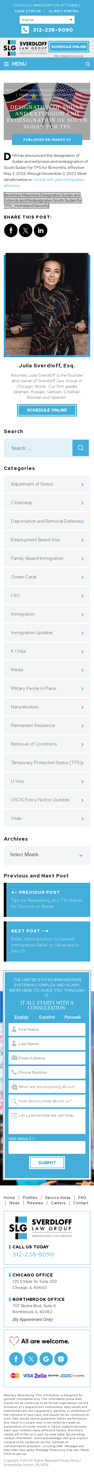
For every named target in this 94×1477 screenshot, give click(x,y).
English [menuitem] (28, 20)
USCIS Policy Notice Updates (40, 799)
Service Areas (58, 1197)
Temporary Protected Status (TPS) (46, 762)
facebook (11, 230)
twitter (26, 230)
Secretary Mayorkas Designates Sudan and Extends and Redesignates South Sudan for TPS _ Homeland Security (43, 200)
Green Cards (24, 577)
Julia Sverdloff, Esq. (47, 365)
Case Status (28, 11)
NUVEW (42, 1465)
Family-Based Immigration (37, 558)
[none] (47, 20)
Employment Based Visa (35, 540)
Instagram (61, 1359)
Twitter (31, 1359)
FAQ (82, 1197)
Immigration (23, 614)
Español (47, 1017)
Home (9, 1197)
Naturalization (24, 707)
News (15, 1203)
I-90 (15, 595)
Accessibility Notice (18, 1465)
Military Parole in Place (33, 688)
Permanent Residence (33, 725)
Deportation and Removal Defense (46, 521)
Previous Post (39, 892)
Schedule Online (68, 46)
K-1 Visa (18, 651)
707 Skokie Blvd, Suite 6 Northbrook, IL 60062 (34, 1308)
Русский (72, 1017)
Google (46, 1359)
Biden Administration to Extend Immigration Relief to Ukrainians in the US (45, 945)
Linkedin (41, 230)
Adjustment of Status (32, 484)
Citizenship (22, 502)
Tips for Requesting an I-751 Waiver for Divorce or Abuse (46, 903)
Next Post (25, 931)
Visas (16, 818)
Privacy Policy (69, 1460)
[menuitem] (47, 20)
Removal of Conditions (34, 744)
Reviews (35, 1203)
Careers (58, 1203)
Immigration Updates (32, 632)
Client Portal (64, 11)
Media (17, 670)
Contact (80, 1203)
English (21, 1017)
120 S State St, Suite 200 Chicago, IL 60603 (35, 1284)
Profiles (30, 1197)
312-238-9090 (53, 30)
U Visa (17, 781)
